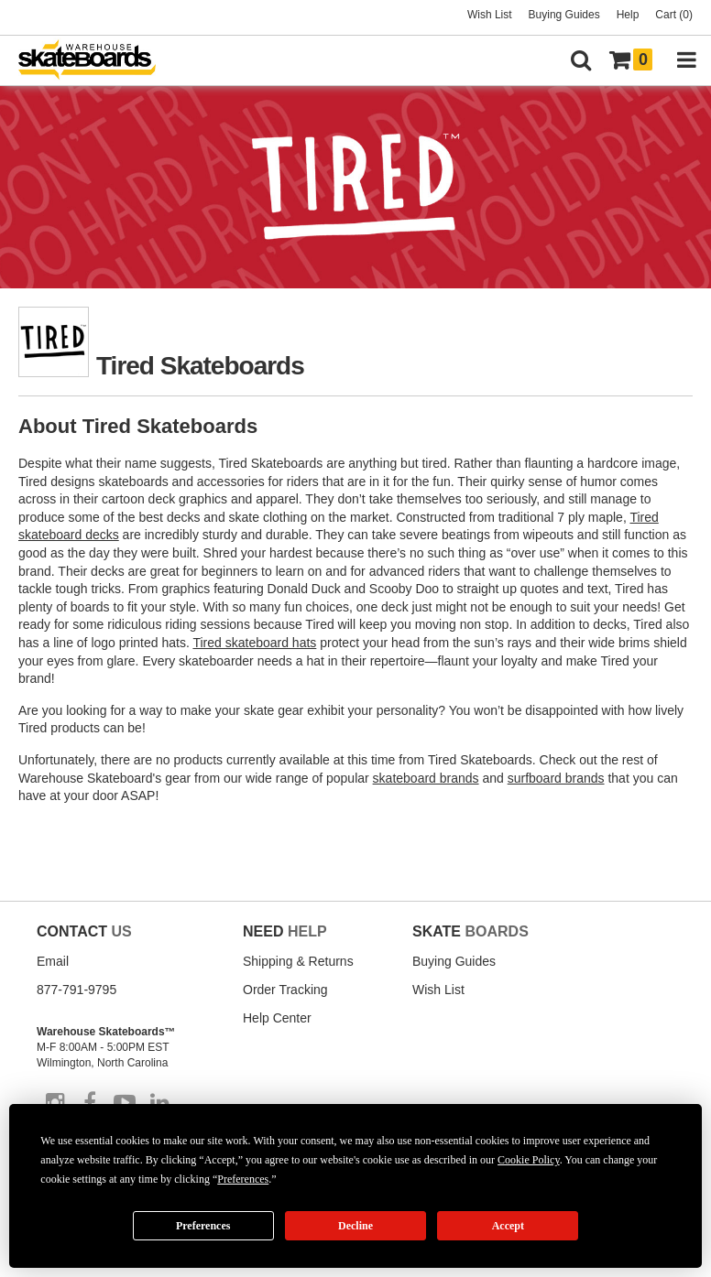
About (50, 1136)
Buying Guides (564, 14)
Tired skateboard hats (254, 642)
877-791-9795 (76, 989)
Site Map (236, 1136)
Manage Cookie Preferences (112, 1200)
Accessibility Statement (143, 1149)
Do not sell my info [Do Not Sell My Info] (266, 1200)
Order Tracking (285, 989)
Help (628, 14)
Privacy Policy (363, 1136)
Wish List (489, 14)
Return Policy (101, 1136)
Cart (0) (674, 14)
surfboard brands (556, 778)
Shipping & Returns (298, 961)
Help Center (277, 1018)
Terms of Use (294, 1136)
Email (53, 961)
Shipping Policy (173, 1136)
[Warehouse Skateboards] (96, 61)
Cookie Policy (434, 1136)
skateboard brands (426, 778)
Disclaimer (60, 1149)
